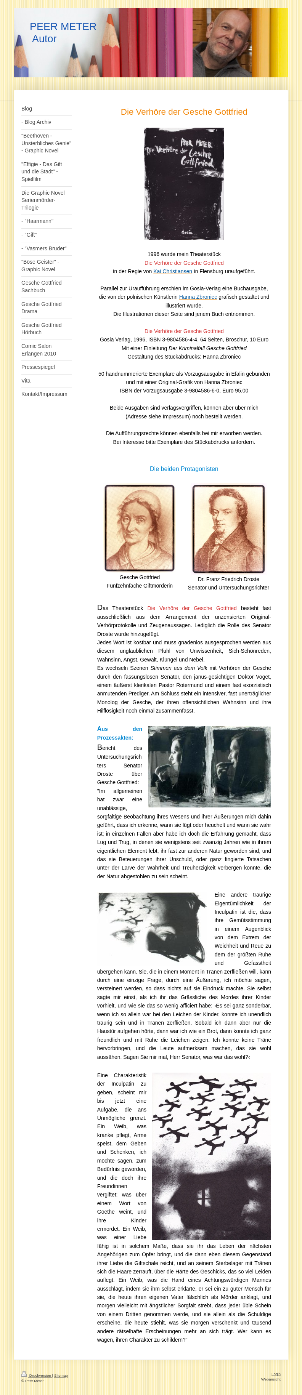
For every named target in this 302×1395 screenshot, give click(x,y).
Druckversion (36, 1375)
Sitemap (61, 1375)
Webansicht (271, 1379)
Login (276, 1374)
